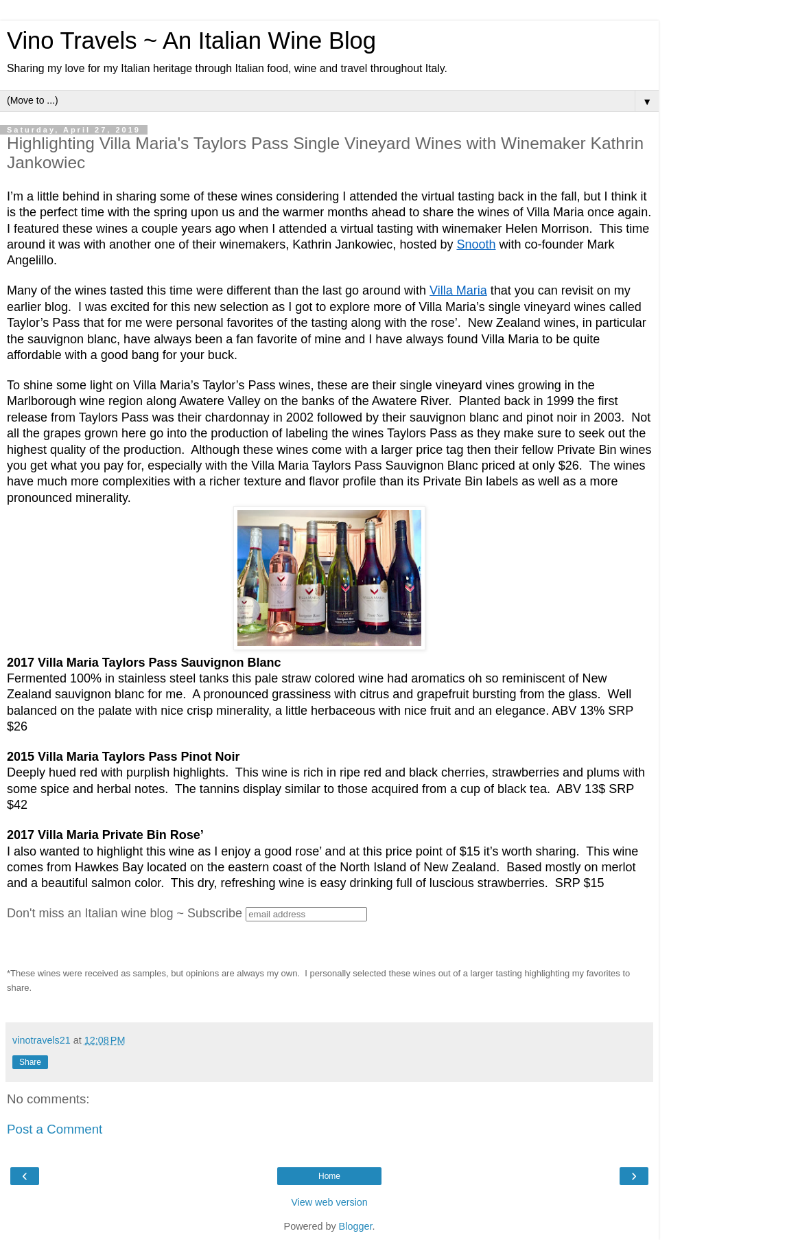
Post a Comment (54, 1129)
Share (30, 1062)
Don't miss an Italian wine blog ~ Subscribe (124, 913)
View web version (329, 1202)
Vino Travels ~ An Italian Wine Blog (191, 40)
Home (329, 1176)
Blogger (356, 1226)
